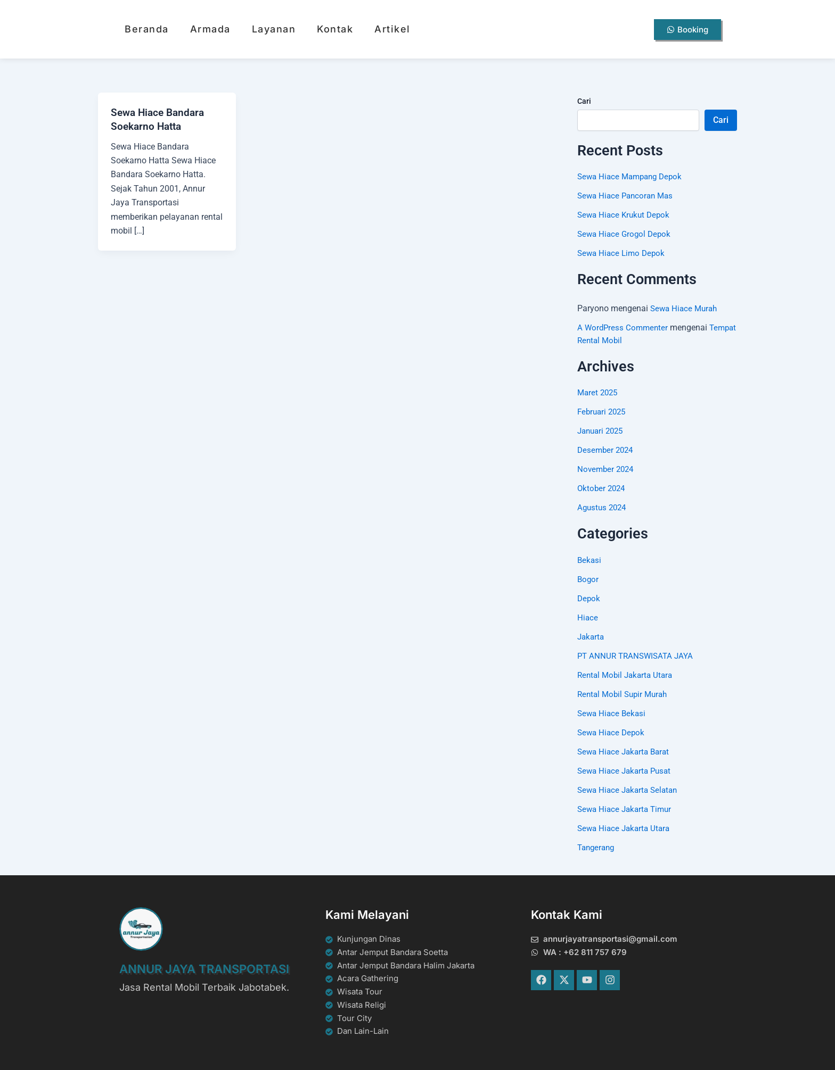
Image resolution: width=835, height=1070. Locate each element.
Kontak (335, 29)
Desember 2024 (606, 450)
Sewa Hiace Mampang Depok (633, 176)
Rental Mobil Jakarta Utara (627, 675)
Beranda (147, 29)
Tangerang (597, 847)
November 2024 (607, 469)
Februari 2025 (603, 412)
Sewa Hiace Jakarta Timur (627, 809)
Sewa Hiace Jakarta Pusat (626, 771)
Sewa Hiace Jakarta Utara (626, 828)
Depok (589, 598)
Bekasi (589, 560)
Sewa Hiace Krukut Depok (625, 215)
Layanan (274, 29)
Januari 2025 (602, 431)
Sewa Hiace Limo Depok (623, 253)
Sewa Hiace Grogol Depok (626, 234)
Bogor (588, 579)
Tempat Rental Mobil (616, 340)
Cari (584, 101)
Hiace (588, 617)
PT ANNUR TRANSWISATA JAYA (638, 656)
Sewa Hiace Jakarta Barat (626, 751)
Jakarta (591, 637)
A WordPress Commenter (624, 327)
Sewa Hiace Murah (685, 308)
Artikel (392, 29)
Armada (210, 29)
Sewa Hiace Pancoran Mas (627, 195)
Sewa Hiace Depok (612, 732)
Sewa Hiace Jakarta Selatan (630, 790)
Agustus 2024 (603, 507)
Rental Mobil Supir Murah (625, 694)
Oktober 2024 (602, 488)
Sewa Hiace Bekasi (613, 713)
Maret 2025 (598, 392)
